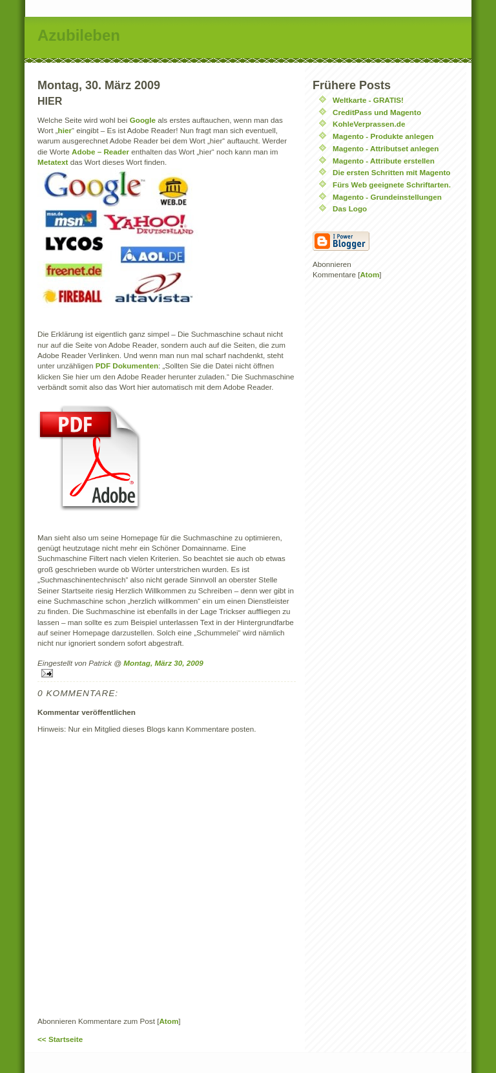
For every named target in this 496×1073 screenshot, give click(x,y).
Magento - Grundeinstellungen (387, 197)
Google (144, 120)
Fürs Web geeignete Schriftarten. (392, 184)
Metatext (53, 162)
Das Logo (350, 208)
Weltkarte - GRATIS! (368, 100)
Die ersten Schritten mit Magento (392, 172)
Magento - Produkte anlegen (383, 136)
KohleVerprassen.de (369, 124)
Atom (168, 1021)
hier (65, 130)
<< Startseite (60, 1039)
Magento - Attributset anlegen (386, 148)
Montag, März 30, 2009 (163, 663)
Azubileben (78, 35)
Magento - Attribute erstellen (384, 160)
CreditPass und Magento (377, 112)
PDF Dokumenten (127, 365)
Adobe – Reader (100, 151)
